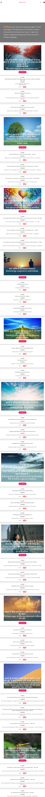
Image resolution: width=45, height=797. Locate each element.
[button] (2, 2)
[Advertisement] (22, 13)
